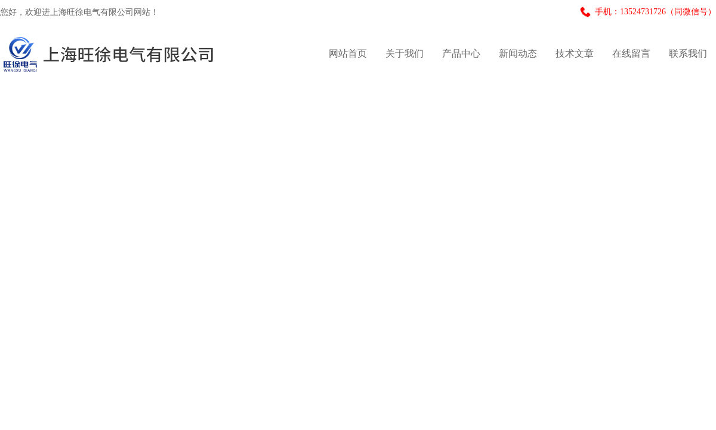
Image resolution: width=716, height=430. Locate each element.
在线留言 (631, 53)
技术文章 (574, 53)
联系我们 (688, 53)
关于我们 (404, 53)
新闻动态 (518, 53)
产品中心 (461, 53)
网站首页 (348, 53)
